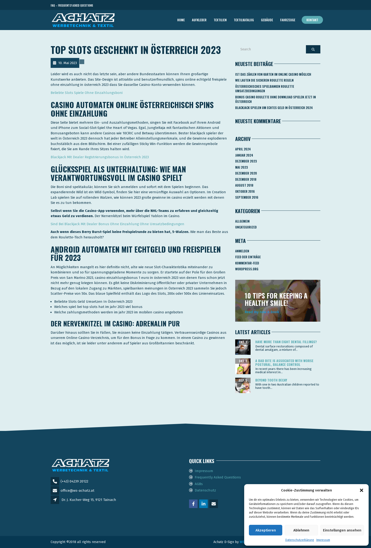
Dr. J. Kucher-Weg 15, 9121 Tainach (89, 500)
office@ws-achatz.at (77, 490)
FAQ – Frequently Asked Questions (72, 5)
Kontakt (312, 20)
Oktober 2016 (245, 191)
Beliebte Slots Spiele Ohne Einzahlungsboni (87, 93)
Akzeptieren (266, 530)
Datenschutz (205, 490)
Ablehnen (301, 530)
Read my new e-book (262, 312)
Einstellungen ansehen (342, 530)
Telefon (299, 6)
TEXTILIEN (220, 20)
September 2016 (246, 197)
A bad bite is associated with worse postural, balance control (284, 362)
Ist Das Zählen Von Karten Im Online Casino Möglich (273, 74)
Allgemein (242, 221)
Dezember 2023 (246, 161)
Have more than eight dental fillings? (286, 341)
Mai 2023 (241, 167)
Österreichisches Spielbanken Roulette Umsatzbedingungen (264, 88)
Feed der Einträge (248, 256)
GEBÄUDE (267, 20)
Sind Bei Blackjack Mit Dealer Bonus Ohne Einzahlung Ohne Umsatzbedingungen (117, 224)
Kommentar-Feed (247, 263)
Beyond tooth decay (271, 379)
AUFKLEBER (199, 20)
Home (181, 20)
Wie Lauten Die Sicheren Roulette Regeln (264, 80)
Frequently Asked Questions (218, 477)
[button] (361, 490)
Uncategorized (246, 227)
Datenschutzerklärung (299, 540)
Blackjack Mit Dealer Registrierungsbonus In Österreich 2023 (100, 157)
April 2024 (243, 149)
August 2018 (244, 185)
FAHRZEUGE (287, 20)
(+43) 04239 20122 (74, 481)
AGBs (199, 484)
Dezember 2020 (246, 173)
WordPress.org (246, 269)
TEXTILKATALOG (244, 20)
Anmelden (242, 251)
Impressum (323, 540)
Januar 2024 (244, 155)
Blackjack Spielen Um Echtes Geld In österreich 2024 (274, 107)
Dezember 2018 (245, 179)
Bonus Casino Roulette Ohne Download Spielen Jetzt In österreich (275, 99)
